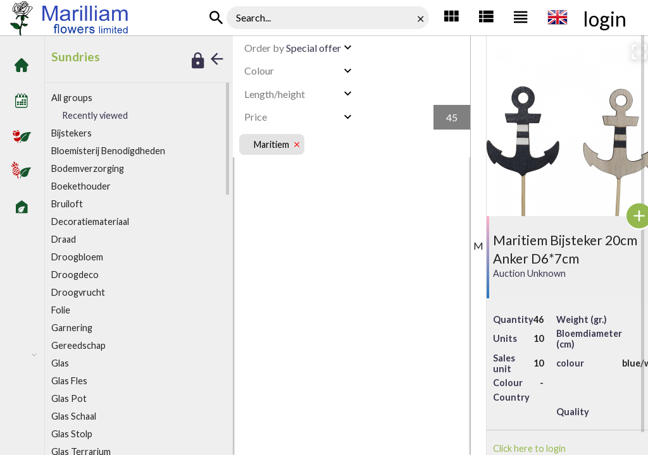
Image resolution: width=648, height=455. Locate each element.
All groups (71, 97)
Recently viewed (95, 115)
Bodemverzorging (87, 168)
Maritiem (271, 144)
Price (255, 117)
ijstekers (71, 133)
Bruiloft (67, 203)
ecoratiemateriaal (90, 221)
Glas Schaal (73, 416)
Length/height (274, 94)
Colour (259, 70)
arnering (71, 327)
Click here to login (529, 448)
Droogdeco (75, 274)
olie (60, 310)
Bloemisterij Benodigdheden (108, 150)
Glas (60, 363)
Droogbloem (77, 257)
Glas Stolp (71, 433)
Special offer (292, 48)
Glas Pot (69, 398)
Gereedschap (78, 345)
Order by (264, 48)
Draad (63, 239)
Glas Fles (69, 380)
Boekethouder (81, 186)
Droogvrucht (78, 292)
